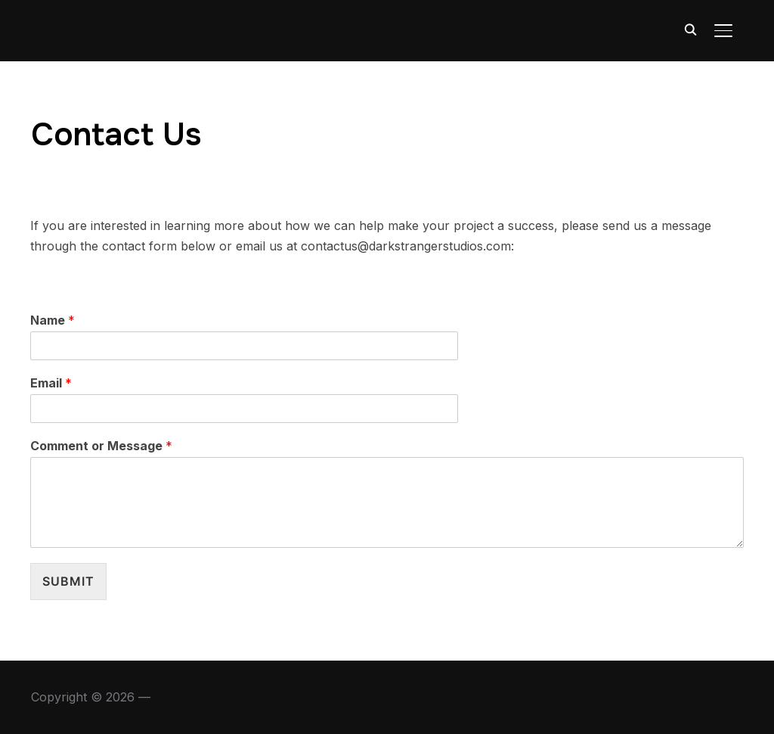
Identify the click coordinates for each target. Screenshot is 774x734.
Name (52, 320)
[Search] (690, 29)
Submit (68, 581)
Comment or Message (101, 445)
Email (51, 382)
